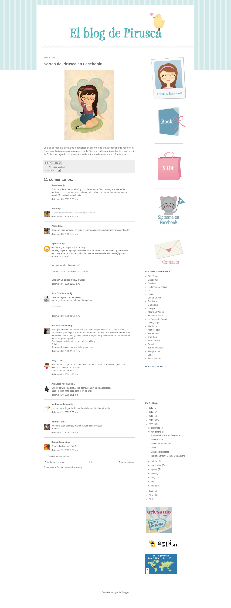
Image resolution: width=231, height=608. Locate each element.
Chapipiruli (153, 280)
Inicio (91, 462)
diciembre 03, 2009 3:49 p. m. (65, 216)
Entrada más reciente (54, 462)
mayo (154, 477)
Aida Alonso (153, 276)
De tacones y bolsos (157, 287)
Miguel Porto (154, 330)
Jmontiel (56, 422)
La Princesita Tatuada (158, 319)
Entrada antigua (126, 462)
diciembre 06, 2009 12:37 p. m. (66, 284)
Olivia (153, 447)
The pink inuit (154, 351)
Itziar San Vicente (60, 293)
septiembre (156, 465)
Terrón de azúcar (156, 348)
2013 (151, 408)
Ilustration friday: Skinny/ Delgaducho (168, 456)
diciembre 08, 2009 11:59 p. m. (66, 351)
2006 (151, 499)
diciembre (156, 428)
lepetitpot (56, 243)
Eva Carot (152, 301)
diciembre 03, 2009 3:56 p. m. (65, 234)
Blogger (125, 592)
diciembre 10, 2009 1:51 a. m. (65, 395)
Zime (150, 355)
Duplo (150, 294)
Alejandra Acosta (60, 384)
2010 (151, 420)
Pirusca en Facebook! (161, 443)
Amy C (55, 360)
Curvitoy (152, 283)
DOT (150, 290)
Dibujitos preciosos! (160, 452)
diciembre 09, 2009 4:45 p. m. (65, 374)
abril (153, 482)
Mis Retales (153, 333)
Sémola (151, 344)
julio (153, 473)
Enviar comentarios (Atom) (69, 467)
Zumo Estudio (154, 358)
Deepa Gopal (58, 442)
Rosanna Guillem (60, 325)
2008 (151, 491)
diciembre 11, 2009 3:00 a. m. (65, 412)
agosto (154, 469)
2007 (151, 495)
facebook (62, 167)
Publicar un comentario (59, 456)
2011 (151, 416)
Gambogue (153, 305)
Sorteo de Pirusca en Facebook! (166, 435)
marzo (154, 486)
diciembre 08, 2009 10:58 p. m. (66, 316)
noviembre (156, 432)
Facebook (49, 151)
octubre (155, 461)
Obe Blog (152, 337)
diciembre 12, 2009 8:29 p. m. (65, 450)
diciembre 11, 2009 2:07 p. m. (65, 432)
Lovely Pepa (153, 322)
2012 (151, 412)
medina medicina (60, 404)
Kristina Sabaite (155, 315)
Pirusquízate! (157, 439)
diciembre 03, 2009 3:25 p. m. (65, 199)
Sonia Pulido (154, 340)
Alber (54, 208)
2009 (151, 424)
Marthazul (152, 326)
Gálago (151, 308)
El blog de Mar (154, 298)
